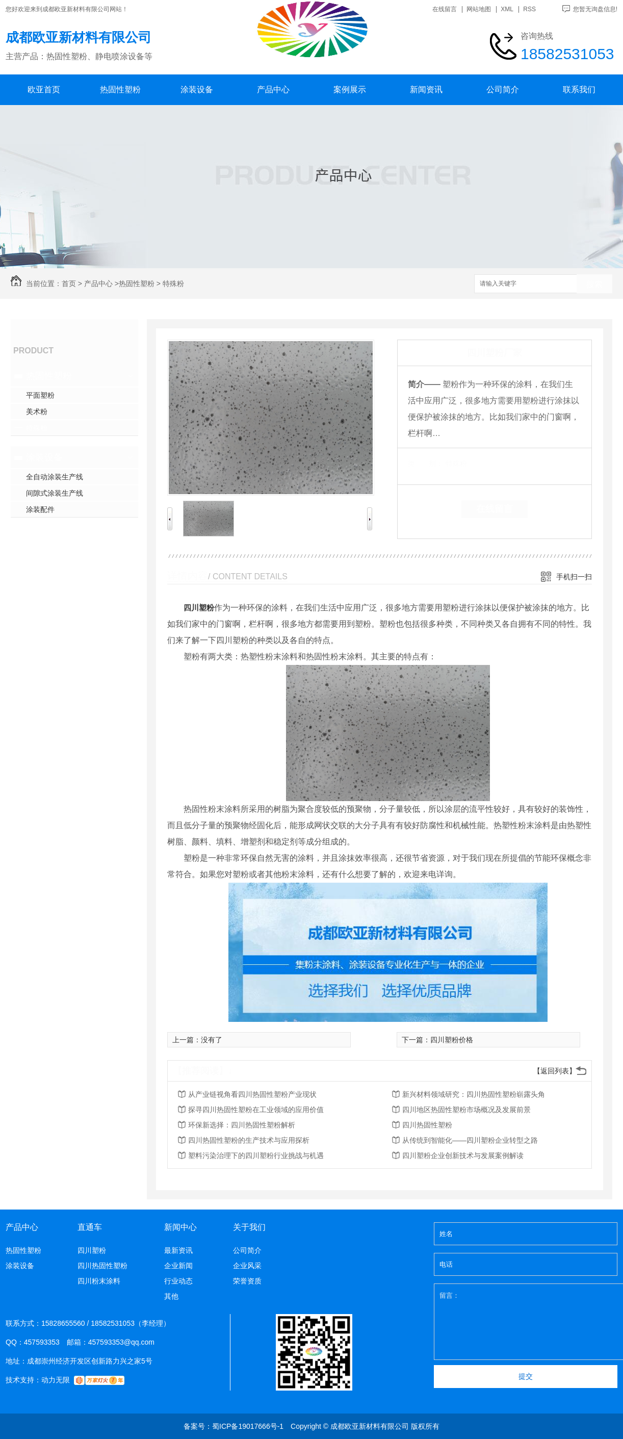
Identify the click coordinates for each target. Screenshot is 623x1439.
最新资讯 (178, 1250)
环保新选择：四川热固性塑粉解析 (241, 1125)
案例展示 (349, 89)
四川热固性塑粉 (427, 1125)
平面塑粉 (40, 395)
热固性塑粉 (120, 89)
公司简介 (502, 89)
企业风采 (247, 1266)
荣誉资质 (247, 1281)
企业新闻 (178, 1266)
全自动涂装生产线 (54, 477)
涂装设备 (196, 89)
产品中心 (273, 89)
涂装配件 (40, 509)
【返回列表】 (554, 1071)
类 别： (425, 463)
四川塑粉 (199, 607)
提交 (525, 1376)
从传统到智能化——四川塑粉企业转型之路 (470, 1140)
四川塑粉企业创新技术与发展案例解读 (463, 1155)
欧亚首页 (44, 89)
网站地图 (478, 9)
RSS (529, 9)
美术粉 (36, 411)
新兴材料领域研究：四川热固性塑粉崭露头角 (473, 1094)
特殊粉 (173, 283)
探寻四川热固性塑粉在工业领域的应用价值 (256, 1110)
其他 (171, 1296)
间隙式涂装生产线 (54, 493)
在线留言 (444, 9)
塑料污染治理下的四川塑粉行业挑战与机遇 (256, 1155)
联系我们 (579, 89)
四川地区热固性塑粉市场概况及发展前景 (466, 1110)
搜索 (594, 284)
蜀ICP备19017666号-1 (247, 1426)
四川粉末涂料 (98, 1281)
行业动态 (178, 1281)
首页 (69, 283)
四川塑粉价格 (451, 1040)
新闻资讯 (426, 89)
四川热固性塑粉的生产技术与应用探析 (248, 1140)
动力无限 (55, 1380)
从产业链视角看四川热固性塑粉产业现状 (252, 1094)
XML (507, 9)
